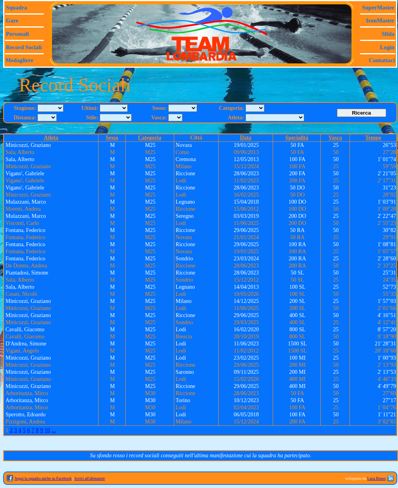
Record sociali (24, 47)
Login (387, 47)
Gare (12, 20)
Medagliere (19, 60)
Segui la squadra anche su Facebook (43, 478)
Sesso (112, 138)
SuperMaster (378, 7)
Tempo (373, 138)
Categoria (149, 138)
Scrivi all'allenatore (89, 478)
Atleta (51, 138)
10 (47, 430)
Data (245, 138)
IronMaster (380, 20)
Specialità (296, 138)
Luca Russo (376, 478)
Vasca (335, 138)
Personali (17, 34)
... (54, 430)
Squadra (16, 7)
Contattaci (382, 60)
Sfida (387, 34)
